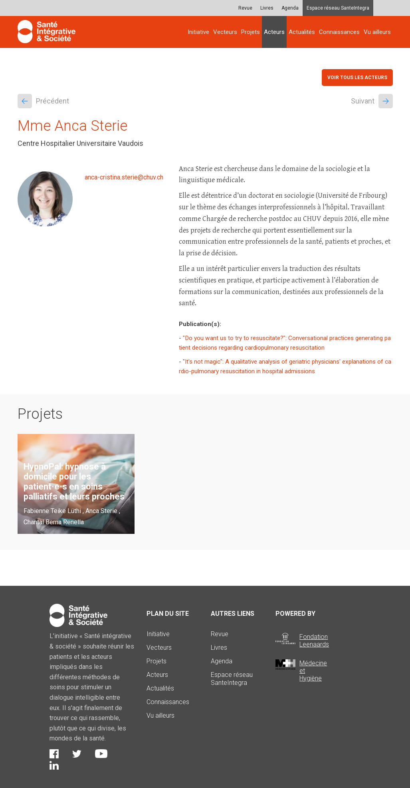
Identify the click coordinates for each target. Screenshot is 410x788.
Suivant (372, 101)
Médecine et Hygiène (313, 670)
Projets (250, 32)
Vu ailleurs (377, 32)
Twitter (76, 753)
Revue (245, 8)
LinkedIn (54, 765)
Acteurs (274, 32)
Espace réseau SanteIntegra (338, 8)
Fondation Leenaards (314, 640)
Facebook (54, 753)
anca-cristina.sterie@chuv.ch (124, 177)
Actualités (302, 32)
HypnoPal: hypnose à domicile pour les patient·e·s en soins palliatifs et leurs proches (74, 481)
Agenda (290, 8)
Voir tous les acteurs (357, 77)
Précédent (43, 101)
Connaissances (339, 32)
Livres (266, 8)
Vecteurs (225, 32)
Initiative (198, 32)
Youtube (101, 753)
